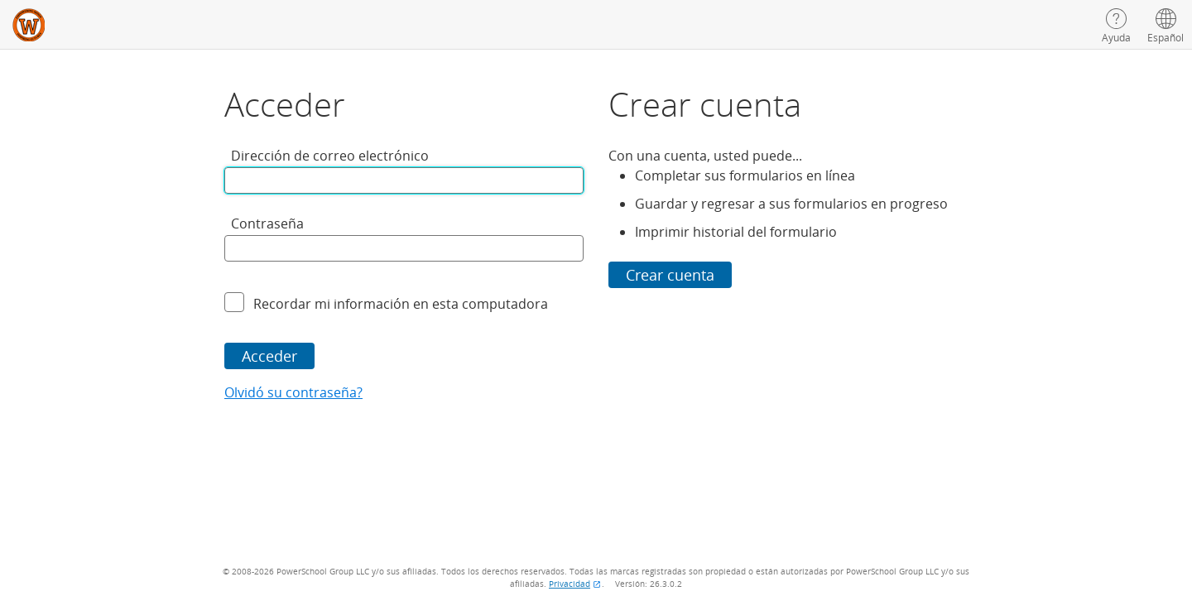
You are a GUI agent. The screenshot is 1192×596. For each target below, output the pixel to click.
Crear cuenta (670, 275)
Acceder (269, 356)
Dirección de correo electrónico (330, 156)
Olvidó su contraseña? (293, 392)
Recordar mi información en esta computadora (400, 304)
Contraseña (267, 223)
